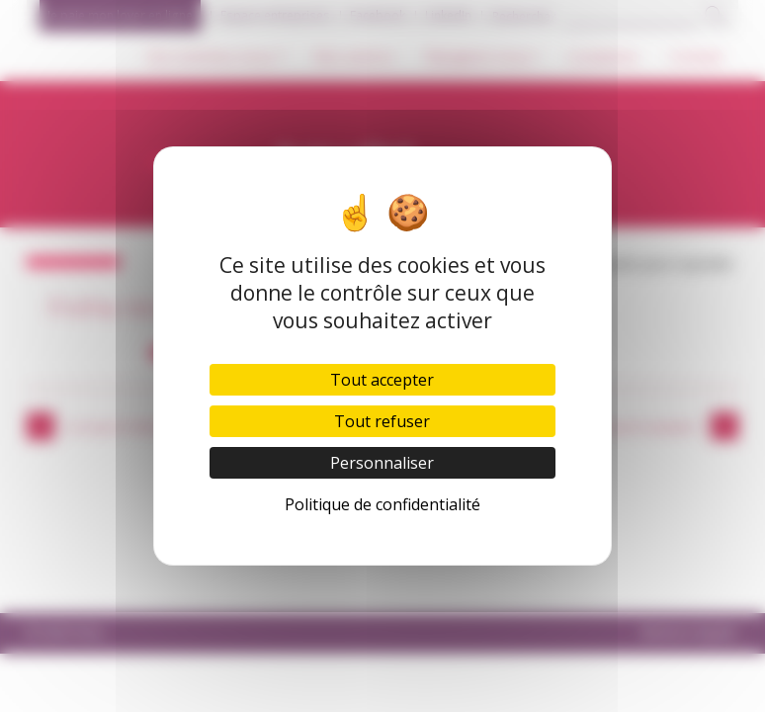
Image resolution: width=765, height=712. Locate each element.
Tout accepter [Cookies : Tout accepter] (382, 380)
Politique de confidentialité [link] (382, 504)
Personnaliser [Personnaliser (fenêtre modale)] (382, 463)
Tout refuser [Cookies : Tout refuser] (382, 421)
